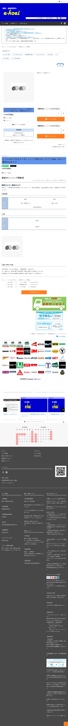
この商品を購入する (34, 292)
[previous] (5, 410)
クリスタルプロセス (11, 46)
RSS (3, 478)
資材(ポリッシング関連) (24, 46)
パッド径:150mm (16, 58)
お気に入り (7, 120)
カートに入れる (50, 119)
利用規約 (49, 526)
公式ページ (54, 534)
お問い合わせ (23, 23)
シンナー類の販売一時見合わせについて (16, 31)
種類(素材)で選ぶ (29, 54)
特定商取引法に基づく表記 (58, 146)
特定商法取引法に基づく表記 (9, 480)
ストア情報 (5, 23)
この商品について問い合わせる (38, 333)
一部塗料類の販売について (13, 30)
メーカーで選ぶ (6, 54)
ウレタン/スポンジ (40, 54)
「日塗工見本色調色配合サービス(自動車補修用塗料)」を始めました (24, 33)
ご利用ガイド (14, 23)
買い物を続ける (52, 333)
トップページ (62, 333)
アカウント (63, 1)
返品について (61, 144)
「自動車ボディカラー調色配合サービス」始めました (20, 37)
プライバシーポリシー (8, 482)
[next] (63, 410)
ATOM (6, 478)
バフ (57, 54)
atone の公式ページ (54, 567)
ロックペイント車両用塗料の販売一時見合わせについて (20, 28)
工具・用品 (50, 54)
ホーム (3, 46)
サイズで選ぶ (6, 58)
